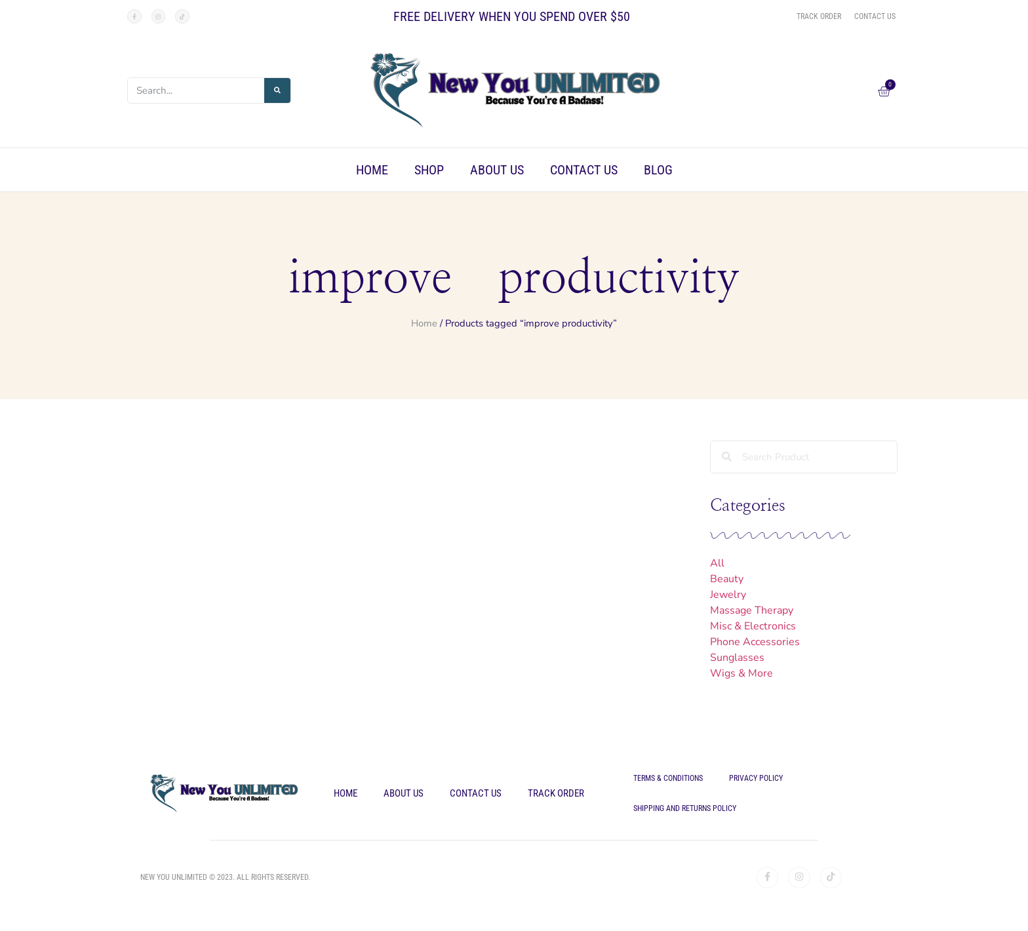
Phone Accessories (755, 642)
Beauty (726, 579)
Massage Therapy (751, 610)
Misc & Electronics (753, 626)
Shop (429, 170)
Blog (658, 170)
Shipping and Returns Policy (684, 808)
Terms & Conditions (668, 778)
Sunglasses (737, 657)
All (717, 563)
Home (372, 170)
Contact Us (584, 170)
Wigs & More (741, 673)
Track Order (556, 793)
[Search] (277, 90)
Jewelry (728, 594)
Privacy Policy (756, 778)
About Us (497, 170)
